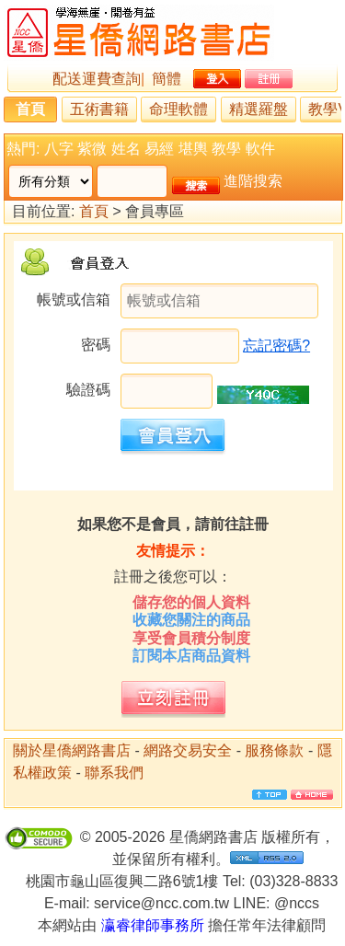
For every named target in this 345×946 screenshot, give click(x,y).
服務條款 (274, 750)
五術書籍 (99, 109)
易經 (159, 148)
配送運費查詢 (96, 79)
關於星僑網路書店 (72, 750)
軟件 (260, 148)
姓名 (126, 148)
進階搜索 (253, 181)
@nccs (296, 903)
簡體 (166, 79)
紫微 (92, 148)
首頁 (30, 109)
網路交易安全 (188, 750)
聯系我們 (114, 772)
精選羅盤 (258, 109)
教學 (226, 148)
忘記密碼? (276, 345)
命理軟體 (178, 109)
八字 (59, 148)
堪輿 (193, 148)
